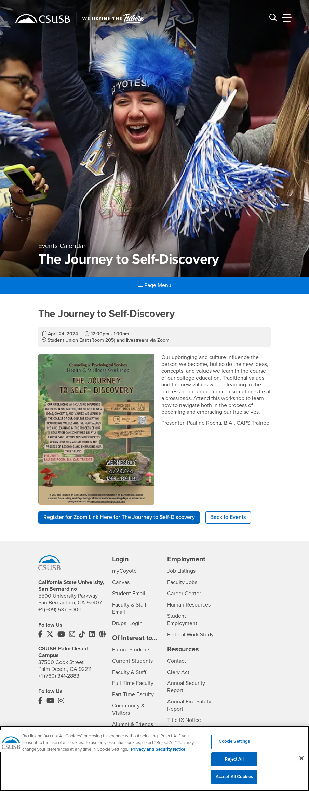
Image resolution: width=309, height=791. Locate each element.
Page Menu (154, 285)
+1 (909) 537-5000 (60, 609)
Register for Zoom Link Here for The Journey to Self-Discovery (119, 517)
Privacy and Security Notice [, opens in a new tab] (158, 755)
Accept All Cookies (234, 782)
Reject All (234, 765)
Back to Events (228, 517)
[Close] (301, 763)
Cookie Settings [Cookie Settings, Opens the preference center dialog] (234, 747)
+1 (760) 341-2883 (58, 675)
